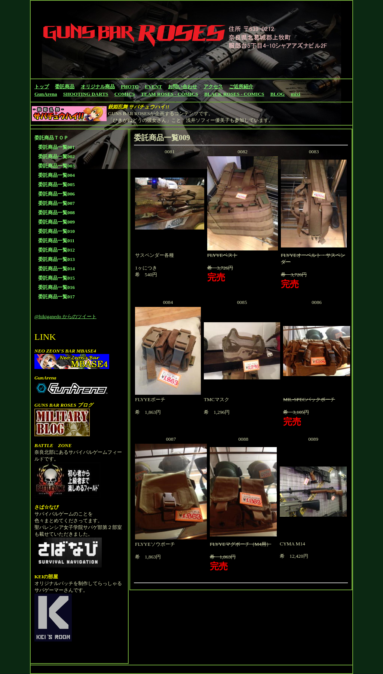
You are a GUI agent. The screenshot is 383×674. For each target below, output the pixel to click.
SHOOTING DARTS (85, 94)
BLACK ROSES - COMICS (234, 94)
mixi (295, 94)
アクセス (213, 86)
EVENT (153, 86)
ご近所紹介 (241, 86)
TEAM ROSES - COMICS (169, 94)
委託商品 (64, 86)
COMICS (124, 94)
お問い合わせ (182, 86)
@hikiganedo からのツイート (65, 316)
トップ (41, 86)
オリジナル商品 (98, 86)
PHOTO (130, 86)
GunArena (45, 94)
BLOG (277, 94)
